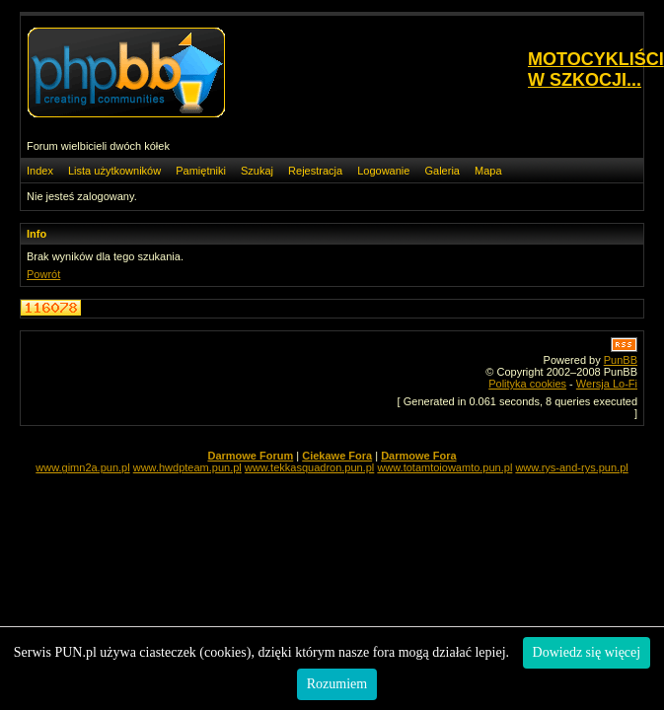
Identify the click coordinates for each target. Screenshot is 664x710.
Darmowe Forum (250, 456)
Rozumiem (337, 683)
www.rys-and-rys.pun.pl (571, 467)
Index (40, 171)
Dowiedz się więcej (587, 652)
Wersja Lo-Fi (606, 384)
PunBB (620, 360)
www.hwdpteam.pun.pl (187, 467)
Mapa (488, 171)
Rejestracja (315, 171)
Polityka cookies (527, 384)
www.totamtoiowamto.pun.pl (444, 467)
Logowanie (383, 171)
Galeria (441, 171)
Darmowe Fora (418, 456)
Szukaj (257, 171)
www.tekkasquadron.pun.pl (309, 467)
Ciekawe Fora (337, 456)
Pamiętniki (201, 171)
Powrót (43, 274)
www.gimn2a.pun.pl (82, 467)
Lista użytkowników (114, 171)
